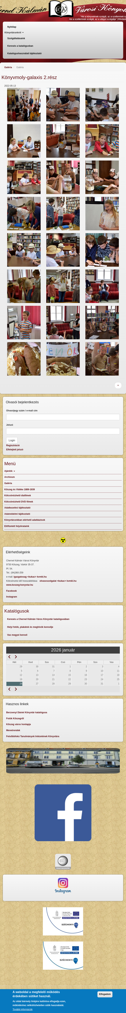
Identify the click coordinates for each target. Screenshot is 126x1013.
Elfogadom (105, 996)
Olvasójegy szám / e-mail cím (21, 410)
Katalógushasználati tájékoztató (24, 53)
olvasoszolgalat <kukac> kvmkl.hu (58, 581)
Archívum (9, 477)
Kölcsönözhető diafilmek (17, 495)
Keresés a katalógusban (20, 46)
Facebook (11, 591)
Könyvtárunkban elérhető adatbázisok (24, 520)
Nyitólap (11, 27)
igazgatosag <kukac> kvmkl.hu (30, 576)
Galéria (8, 67)
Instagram (11, 596)
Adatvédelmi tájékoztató (17, 514)
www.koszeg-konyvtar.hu (19, 585)
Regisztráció (13, 445)
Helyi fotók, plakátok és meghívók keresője (30, 627)
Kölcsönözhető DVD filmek (18, 501)
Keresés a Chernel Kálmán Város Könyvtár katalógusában (38, 619)
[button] (24, 104)
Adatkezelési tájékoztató (17, 507)
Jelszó (9, 425)
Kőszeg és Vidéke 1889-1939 (19, 489)
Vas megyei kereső (17, 635)
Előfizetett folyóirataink (16, 526)
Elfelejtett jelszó (14, 449)
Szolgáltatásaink (16, 38)
